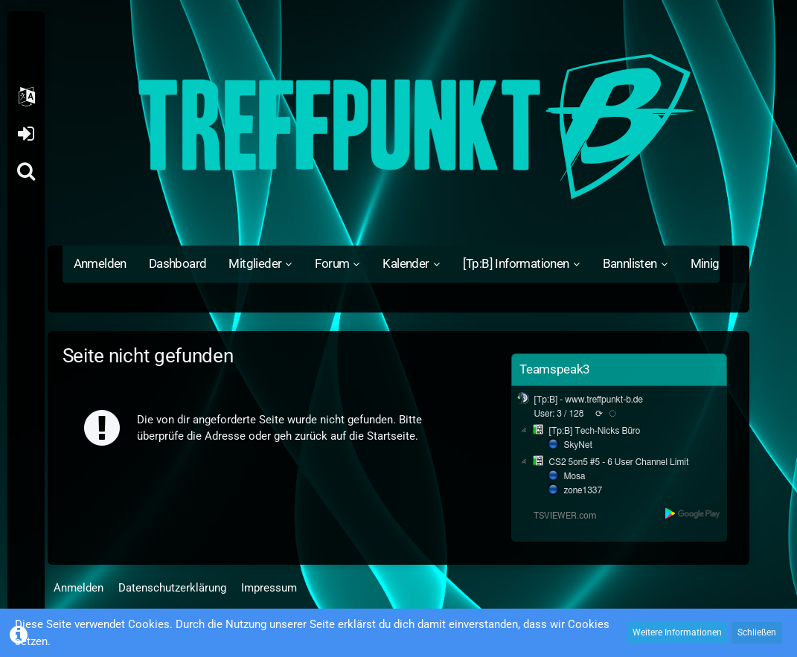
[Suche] (26, 171)
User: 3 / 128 (558, 413)
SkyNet (577, 444)
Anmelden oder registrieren (25, 134)
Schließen (756, 632)
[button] (26, 96)
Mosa (574, 476)
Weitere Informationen (677, 632)
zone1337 (582, 490)
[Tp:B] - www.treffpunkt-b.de (588, 399)
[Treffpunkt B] (399, 126)
